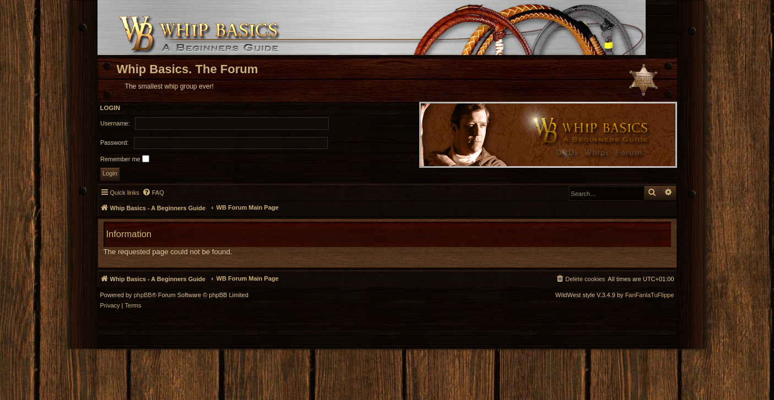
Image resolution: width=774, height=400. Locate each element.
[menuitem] (153, 193)
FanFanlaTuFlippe (649, 295)
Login (110, 108)
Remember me (124, 158)
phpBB (143, 295)
